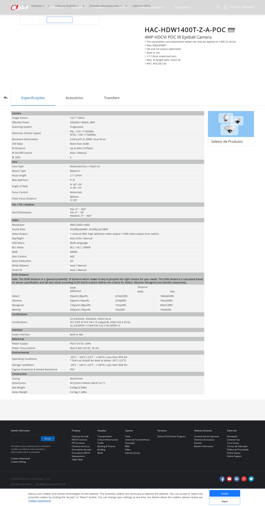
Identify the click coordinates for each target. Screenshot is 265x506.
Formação (130, 457)
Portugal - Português (242, 7)
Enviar (48, 453)
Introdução (232, 450)
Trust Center (233, 457)
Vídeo (127, 464)
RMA (127, 460)
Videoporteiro (78, 470)
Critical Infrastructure (107, 454)
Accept (224, 493)
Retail (100, 467)
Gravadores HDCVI (81, 467)
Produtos (36, 20)
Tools (127, 450)
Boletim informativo (203, 460)
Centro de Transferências (137, 454)
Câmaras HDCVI (141, 20)
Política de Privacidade (238, 464)
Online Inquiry (233, 467)
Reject (225, 501)
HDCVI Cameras (79, 454)
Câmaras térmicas (81, 460)
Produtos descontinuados (104, 20)
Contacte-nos (233, 454)
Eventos (198, 457)
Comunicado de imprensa (206, 450)
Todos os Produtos (65, 20)
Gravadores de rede (81, 464)
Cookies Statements (39, 500)
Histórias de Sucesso (204, 454)
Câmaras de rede (80, 450)
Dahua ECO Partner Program (171, 450)
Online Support (234, 470)
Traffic (100, 457)
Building (101, 464)
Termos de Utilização (237, 460)
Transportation (104, 450)
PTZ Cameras (78, 457)
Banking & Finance (106, 460)
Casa (15, 20)
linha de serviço (132, 467)
